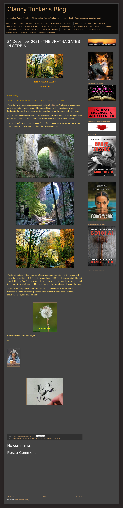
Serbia (52, 105)
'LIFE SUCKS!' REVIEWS (96, 29)
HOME (8, 23)
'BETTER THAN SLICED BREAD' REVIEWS (73, 29)
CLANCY (14, 23)
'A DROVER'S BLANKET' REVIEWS (35, 26)
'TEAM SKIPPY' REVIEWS (28, 32)
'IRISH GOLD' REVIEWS (32, 29)
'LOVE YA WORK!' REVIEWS (50, 29)
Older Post (79, 496)
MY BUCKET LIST (56, 23)
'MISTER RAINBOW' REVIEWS (83, 26)
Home (45, 496)
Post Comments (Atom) (22, 499)
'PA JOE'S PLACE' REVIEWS (14, 26)
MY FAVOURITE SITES (41, 23)
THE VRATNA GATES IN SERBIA (50, 439)
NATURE (32, 439)
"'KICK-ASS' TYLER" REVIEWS (103, 26)
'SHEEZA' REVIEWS (65, 26)
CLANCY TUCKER (23, 439)
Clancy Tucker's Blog (36, 9)
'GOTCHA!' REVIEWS (12, 32)
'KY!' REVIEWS (52, 26)
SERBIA (38, 439)
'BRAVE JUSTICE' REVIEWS (47, 32)
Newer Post (11, 496)
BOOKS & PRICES (80, 23)
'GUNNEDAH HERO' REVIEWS (97, 23)
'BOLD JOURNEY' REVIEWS (14, 29)
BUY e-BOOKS (68, 23)
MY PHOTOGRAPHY (26, 23)
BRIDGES (15, 439)
